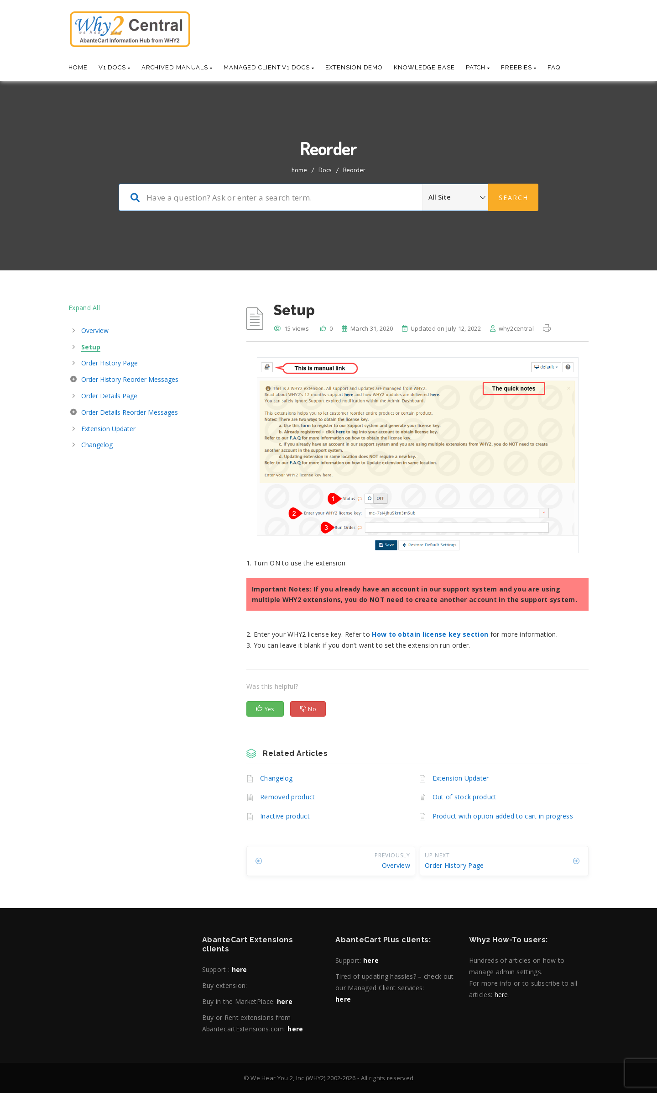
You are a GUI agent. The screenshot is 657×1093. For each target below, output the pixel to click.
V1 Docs (114, 67)
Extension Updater (461, 778)
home (299, 170)
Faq (554, 67)
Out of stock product (465, 796)
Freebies (519, 67)
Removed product (287, 796)
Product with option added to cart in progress (503, 816)
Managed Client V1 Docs (269, 67)
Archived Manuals (177, 67)
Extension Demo (354, 67)
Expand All (84, 307)
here (239, 969)
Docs (325, 170)
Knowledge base (424, 67)
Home (78, 67)
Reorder (354, 170)
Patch (478, 67)
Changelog (276, 778)
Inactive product (285, 816)
